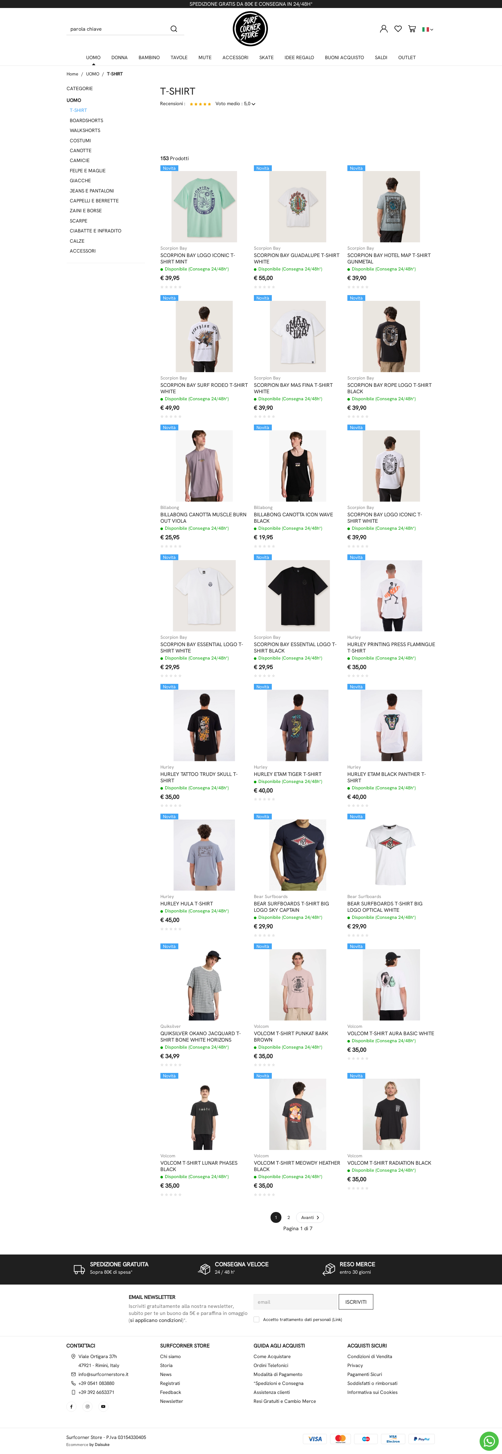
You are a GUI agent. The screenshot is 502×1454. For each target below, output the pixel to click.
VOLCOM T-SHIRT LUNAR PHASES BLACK (199, 1166)
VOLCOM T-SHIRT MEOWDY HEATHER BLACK (297, 1166)
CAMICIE (80, 160)
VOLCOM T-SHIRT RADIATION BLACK (389, 1163)
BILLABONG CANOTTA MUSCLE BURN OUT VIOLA (203, 518)
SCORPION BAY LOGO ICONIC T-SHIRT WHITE (384, 518)
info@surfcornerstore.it (103, 1374)
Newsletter (171, 1401)
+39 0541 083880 (96, 1383)
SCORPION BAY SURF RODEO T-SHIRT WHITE (204, 388)
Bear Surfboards (271, 896)
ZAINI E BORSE (86, 210)
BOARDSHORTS (86, 120)
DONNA (119, 57)
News (166, 1374)
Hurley (354, 637)
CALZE (77, 241)
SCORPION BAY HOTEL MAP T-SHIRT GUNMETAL (389, 258)
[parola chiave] (115, 28)
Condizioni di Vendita (369, 1356)
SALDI (381, 57)
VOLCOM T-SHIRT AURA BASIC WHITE (390, 1033)
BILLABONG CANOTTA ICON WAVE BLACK (293, 518)
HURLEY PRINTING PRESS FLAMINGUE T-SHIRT (391, 647)
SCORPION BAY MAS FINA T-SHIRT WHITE (293, 388)
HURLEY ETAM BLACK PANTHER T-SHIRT (386, 777)
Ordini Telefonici (271, 1365)
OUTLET (407, 57)
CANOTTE (81, 150)
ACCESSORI (235, 57)
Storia (166, 1365)
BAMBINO (149, 57)
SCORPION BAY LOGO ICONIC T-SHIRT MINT (197, 258)
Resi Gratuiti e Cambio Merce (285, 1401)
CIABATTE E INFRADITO (95, 231)
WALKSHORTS (85, 130)
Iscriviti (356, 1302)
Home (72, 74)
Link (337, 1319)
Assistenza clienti (272, 1392)
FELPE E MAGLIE (88, 171)
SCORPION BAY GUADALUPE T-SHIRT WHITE (296, 258)
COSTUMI (80, 140)
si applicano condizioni (156, 1320)
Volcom (261, 1026)
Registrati (170, 1383)
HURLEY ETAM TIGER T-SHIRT (287, 774)
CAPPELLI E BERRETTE (94, 201)
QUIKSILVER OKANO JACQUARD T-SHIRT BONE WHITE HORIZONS (200, 1036)
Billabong (169, 507)
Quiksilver (170, 1026)
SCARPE (78, 221)
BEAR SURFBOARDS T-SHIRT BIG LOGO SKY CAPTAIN (291, 907)
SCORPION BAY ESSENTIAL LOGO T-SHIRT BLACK (295, 647)
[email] (295, 1301)
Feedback (170, 1392)
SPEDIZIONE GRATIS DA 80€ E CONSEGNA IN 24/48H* (251, 4)
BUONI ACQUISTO (344, 57)
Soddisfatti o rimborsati (372, 1383)
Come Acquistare (272, 1356)
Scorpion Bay (173, 248)
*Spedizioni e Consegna (279, 1383)
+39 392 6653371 (96, 1392)
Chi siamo (170, 1356)
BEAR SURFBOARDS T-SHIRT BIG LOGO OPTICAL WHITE (385, 907)
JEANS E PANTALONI (92, 191)
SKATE (266, 57)
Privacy (355, 1365)
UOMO (93, 57)
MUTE (205, 57)
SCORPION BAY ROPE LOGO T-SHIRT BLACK (389, 388)
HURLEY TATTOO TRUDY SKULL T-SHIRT (199, 777)
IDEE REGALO (299, 57)
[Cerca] (174, 28)
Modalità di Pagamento (278, 1374)
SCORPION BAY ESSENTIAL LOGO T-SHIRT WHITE (201, 647)
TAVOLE (179, 57)
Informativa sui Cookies (372, 1392)
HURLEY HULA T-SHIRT (186, 904)
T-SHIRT (115, 74)
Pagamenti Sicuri (364, 1374)
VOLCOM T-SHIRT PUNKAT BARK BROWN (291, 1036)
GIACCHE (80, 180)
